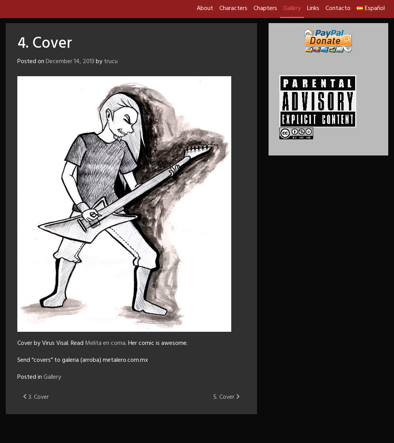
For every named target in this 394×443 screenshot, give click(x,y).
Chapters (265, 8)
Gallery (292, 8)
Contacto (338, 8)
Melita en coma (105, 343)
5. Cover (226, 397)
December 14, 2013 (70, 62)
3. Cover (36, 397)
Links (313, 8)
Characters (233, 8)
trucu (111, 62)
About (205, 8)
